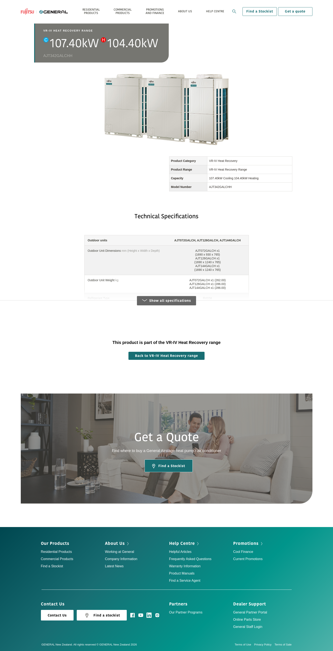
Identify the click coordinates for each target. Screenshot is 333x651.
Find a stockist (102, 615)
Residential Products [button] (91, 11)
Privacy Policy (264, 644)
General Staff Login (247, 627)
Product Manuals (182, 573)
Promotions (246, 543)
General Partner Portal (250, 612)
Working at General (119, 552)
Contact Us (57, 615)
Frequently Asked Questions (190, 559)
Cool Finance (243, 552)
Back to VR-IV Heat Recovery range (166, 355)
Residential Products (56, 552)
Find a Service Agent (185, 580)
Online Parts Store (247, 619)
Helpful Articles (180, 552)
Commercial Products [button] (123, 11)
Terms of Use (244, 644)
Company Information (121, 559)
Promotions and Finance (155, 11)
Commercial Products (57, 559)
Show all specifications (166, 300)
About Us (115, 543)
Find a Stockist (259, 11)
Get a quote (295, 11)
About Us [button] (185, 11)
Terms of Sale (283, 644)
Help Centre (182, 543)
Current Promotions (248, 559)
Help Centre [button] (215, 11)
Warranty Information (185, 566)
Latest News (114, 566)
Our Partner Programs (185, 612)
